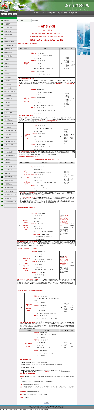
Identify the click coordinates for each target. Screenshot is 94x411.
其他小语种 (7, 38)
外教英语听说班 (8, 52)
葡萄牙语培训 (7, 116)
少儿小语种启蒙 (8, 169)
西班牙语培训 (7, 77)
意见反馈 (37, 406)
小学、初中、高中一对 (10, 130)
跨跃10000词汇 (8, 113)
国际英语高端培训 (8, 180)
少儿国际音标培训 (8, 187)
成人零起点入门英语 (9, 198)
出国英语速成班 (8, 184)
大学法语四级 (7, 105)
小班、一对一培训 (8, 145)
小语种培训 (7, 24)
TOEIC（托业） (8, 88)
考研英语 (6, 109)
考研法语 (6, 137)
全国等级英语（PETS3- (10, 45)
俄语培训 (6, 148)
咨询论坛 (47, 406)
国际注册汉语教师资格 (10, 177)
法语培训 (6, 66)
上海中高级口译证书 (9, 141)
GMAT (6, 70)
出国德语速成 (7, 84)
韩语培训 (6, 73)
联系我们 (42, 406)
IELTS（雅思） (8, 31)
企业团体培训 (7, 95)
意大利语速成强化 (8, 123)
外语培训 (6, 20)
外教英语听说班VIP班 (9, 166)
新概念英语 (7, 102)
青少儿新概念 (7, 127)
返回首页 (31, 406)
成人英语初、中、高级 (10, 194)
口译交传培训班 (8, 98)
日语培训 (6, 59)
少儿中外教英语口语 (9, 191)
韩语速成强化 (7, 162)
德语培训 (6, 63)
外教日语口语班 (8, 56)
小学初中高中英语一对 (10, 201)
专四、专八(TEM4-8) (9, 91)
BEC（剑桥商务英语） (10, 41)
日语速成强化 (7, 159)
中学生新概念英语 (8, 152)
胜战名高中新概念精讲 (10, 155)
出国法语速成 (7, 81)
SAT (5, 205)
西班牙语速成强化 (8, 120)
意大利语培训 (7, 134)
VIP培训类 (7, 173)
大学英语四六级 (8, 34)
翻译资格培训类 (8, 49)
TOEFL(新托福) (8, 27)
